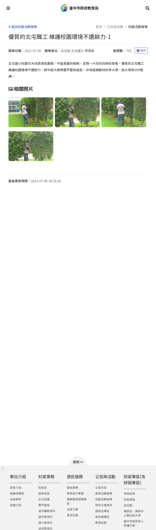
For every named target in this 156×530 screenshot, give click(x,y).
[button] (8, 8)
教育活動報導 (103, 493)
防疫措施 (129, 499)
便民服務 (75, 476)
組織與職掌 (17, 493)
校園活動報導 (103, 499)
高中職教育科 (46, 511)
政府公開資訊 (103, 505)
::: (5, 23)
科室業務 (46, 476)
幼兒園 (128, 505)
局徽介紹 (15, 505)
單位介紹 (18, 476)
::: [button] (2, 4)
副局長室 (44, 493)
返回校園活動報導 (22, 26)
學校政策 (129, 493)
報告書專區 (102, 517)
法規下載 (72, 509)
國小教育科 (45, 523)
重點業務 (72, 487)
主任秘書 (44, 499)
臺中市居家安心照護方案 (133, 523)
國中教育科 (45, 517)
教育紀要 (101, 523)
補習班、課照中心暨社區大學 (133, 513)
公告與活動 (115, 26)
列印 (141, 50)
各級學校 (15, 499)
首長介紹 (15, 487)
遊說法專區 (102, 511)
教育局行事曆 (75, 493)
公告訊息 (101, 487)
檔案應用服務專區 (77, 501)
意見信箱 (72, 515)
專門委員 (44, 505)
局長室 (42, 487)
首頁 (99, 26)
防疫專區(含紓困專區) (134, 479)
